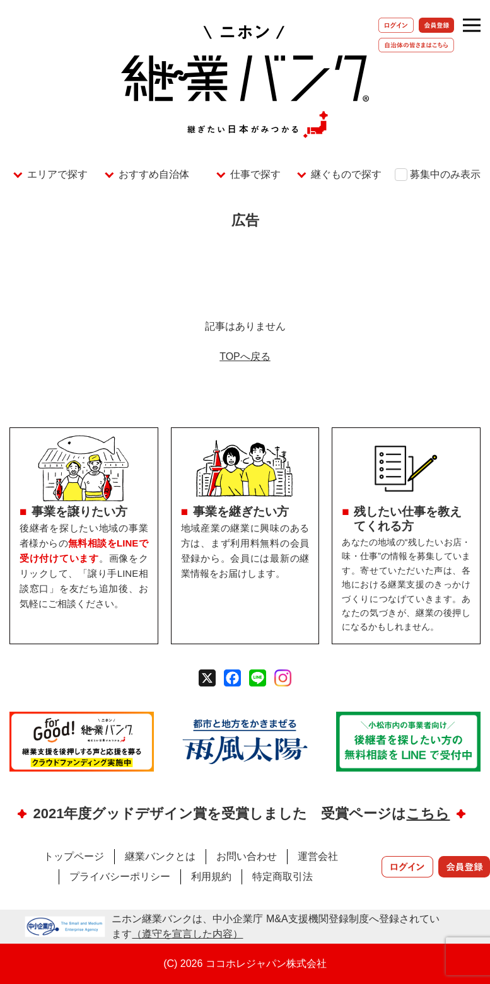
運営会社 (318, 856)
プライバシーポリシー (119, 876)
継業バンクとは (160, 856)
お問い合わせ (246, 856)
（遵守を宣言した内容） (187, 934)
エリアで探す (57, 174)
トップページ (74, 856)
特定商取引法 (282, 876)
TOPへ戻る (245, 356)
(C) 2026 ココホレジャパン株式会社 (245, 963)
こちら (428, 813)
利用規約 (211, 876)
